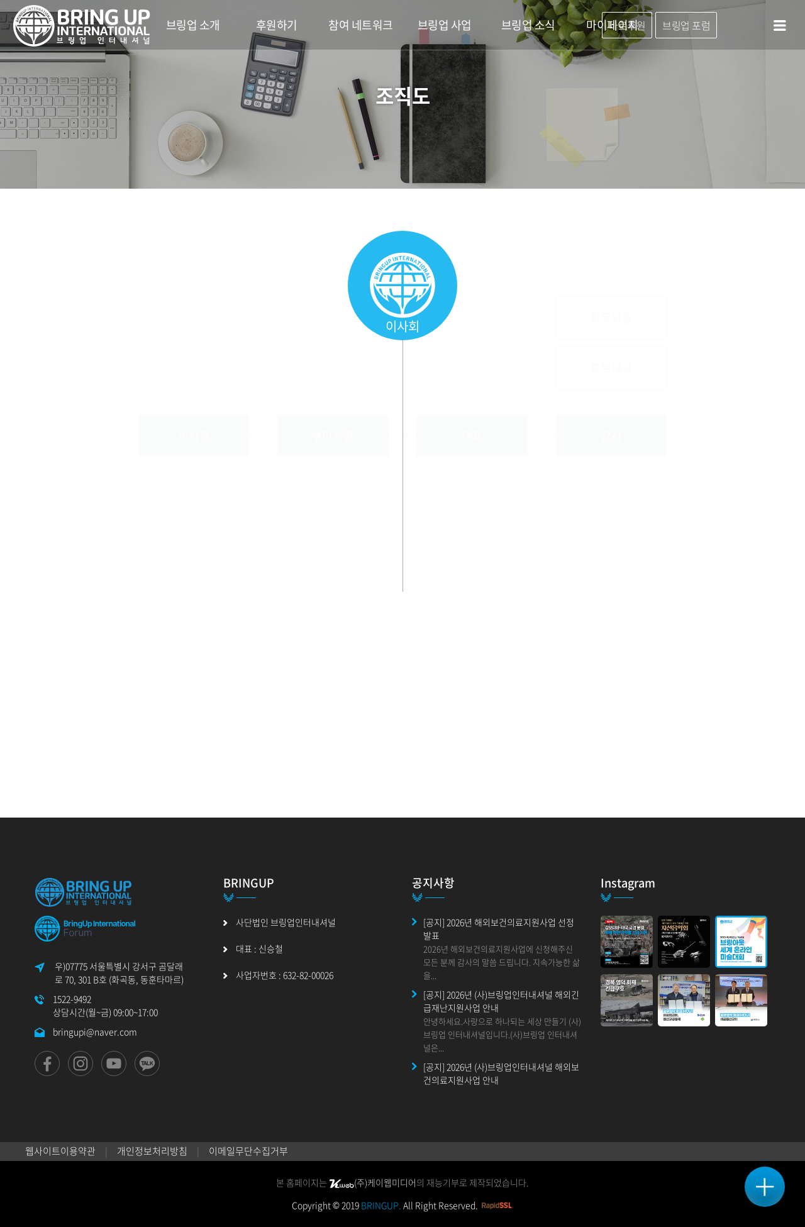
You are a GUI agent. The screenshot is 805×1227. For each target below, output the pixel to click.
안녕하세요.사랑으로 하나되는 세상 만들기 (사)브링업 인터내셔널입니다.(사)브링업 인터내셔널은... (502, 1034)
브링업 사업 (445, 24)
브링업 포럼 (686, 25)
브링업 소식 (528, 24)
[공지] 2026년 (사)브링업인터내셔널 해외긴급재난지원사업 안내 (501, 1001)
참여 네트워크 (360, 24)
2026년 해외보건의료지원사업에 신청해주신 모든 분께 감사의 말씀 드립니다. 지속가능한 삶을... (501, 962)
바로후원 (627, 25)
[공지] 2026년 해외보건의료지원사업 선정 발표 (498, 928)
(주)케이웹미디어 (372, 1182)
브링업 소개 (193, 24)
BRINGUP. (381, 1205)
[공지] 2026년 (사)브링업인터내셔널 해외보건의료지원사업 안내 (501, 1073)
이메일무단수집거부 (248, 1151)
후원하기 (276, 24)
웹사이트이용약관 (60, 1151)
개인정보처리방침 (152, 1151)
